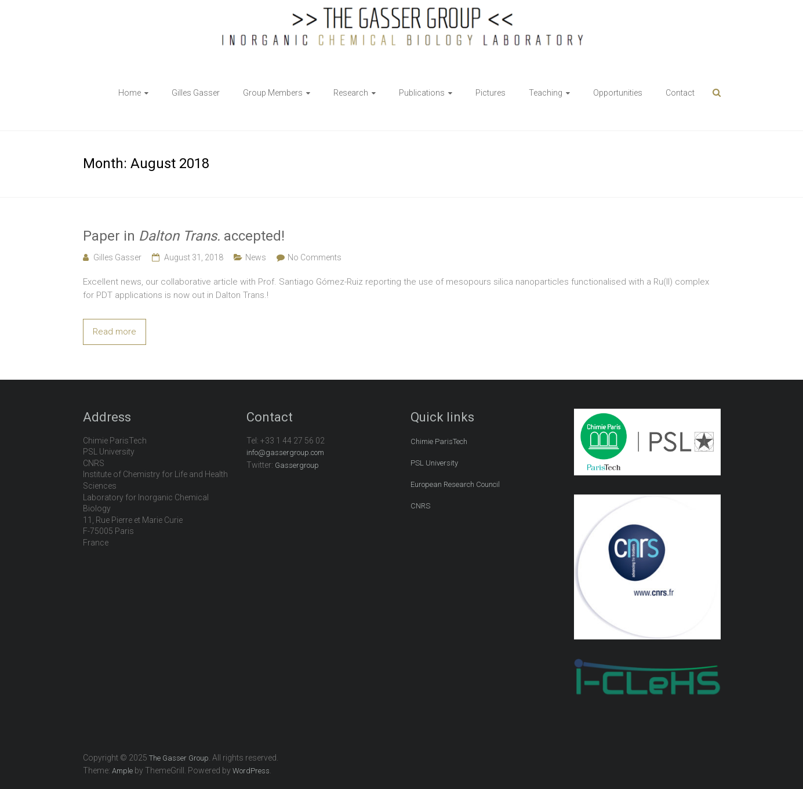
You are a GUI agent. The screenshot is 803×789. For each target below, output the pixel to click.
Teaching (545, 92)
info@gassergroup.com (285, 452)
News (255, 257)
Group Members (273, 92)
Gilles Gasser (196, 92)
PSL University (434, 463)
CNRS (420, 505)
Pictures (490, 92)
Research (350, 92)
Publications (422, 92)
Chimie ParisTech (438, 441)
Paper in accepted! (184, 236)
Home (129, 92)
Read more (114, 331)
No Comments (314, 257)
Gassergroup (297, 465)
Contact (680, 92)
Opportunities (617, 92)
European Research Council (455, 484)
